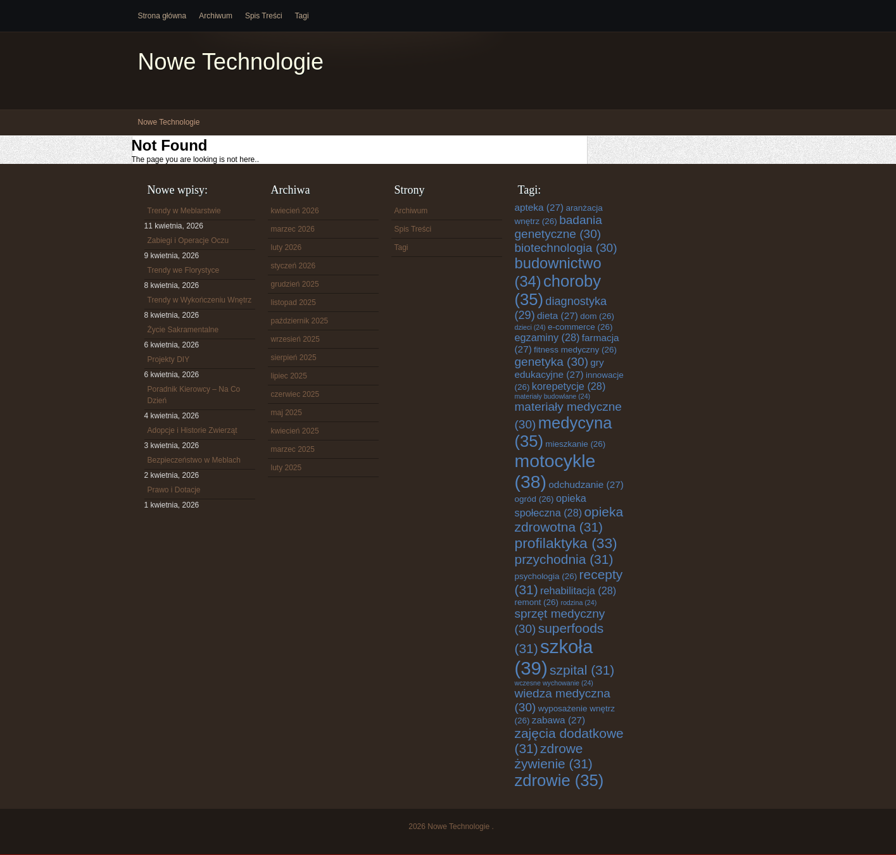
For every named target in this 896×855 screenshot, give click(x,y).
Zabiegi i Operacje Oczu (188, 240)
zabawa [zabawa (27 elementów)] (558, 720)
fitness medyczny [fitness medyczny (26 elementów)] (575, 349)
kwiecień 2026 (295, 210)
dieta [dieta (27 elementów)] (557, 315)
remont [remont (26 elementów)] (537, 602)
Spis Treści (263, 15)
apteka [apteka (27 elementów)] (539, 207)
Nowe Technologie (231, 62)
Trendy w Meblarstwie (184, 210)
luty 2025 (286, 467)
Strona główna (162, 15)
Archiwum (215, 15)
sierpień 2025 (294, 357)
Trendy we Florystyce (184, 270)
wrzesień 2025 (295, 339)
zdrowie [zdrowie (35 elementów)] (559, 780)
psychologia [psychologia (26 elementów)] (546, 576)
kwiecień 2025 (295, 431)
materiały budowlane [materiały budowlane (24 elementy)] (553, 396)
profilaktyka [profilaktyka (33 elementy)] (566, 543)
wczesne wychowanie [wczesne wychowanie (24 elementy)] (554, 683)
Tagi (302, 15)
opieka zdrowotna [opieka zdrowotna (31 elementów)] (569, 519)
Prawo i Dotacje (174, 489)
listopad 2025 (293, 302)
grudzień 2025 (295, 284)
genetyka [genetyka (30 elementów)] (551, 361)
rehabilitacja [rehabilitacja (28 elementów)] (578, 590)
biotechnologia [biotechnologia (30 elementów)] (566, 247)
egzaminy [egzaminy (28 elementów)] (547, 337)
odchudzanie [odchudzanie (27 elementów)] (585, 484)
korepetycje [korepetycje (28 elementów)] (569, 386)
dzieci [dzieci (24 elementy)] (530, 327)
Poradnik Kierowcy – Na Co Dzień (194, 395)
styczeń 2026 (293, 265)
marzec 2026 (293, 229)
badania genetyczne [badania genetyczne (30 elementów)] (558, 226)
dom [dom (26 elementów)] (597, 316)
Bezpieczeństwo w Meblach (194, 460)
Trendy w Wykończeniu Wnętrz (200, 300)
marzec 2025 (293, 449)
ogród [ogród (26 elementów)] (534, 499)
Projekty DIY (169, 359)
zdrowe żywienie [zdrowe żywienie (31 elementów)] (554, 756)
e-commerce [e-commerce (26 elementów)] (580, 327)
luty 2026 (286, 247)
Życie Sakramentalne (183, 329)
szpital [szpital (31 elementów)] (582, 670)
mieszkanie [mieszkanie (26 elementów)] (575, 444)
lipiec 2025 (289, 375)
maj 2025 (286, 412)
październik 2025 (300, 320)
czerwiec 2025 (295, 394)
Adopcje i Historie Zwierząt (192, 430)
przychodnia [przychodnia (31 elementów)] (564, 559)
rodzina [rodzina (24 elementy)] (578, 602)
